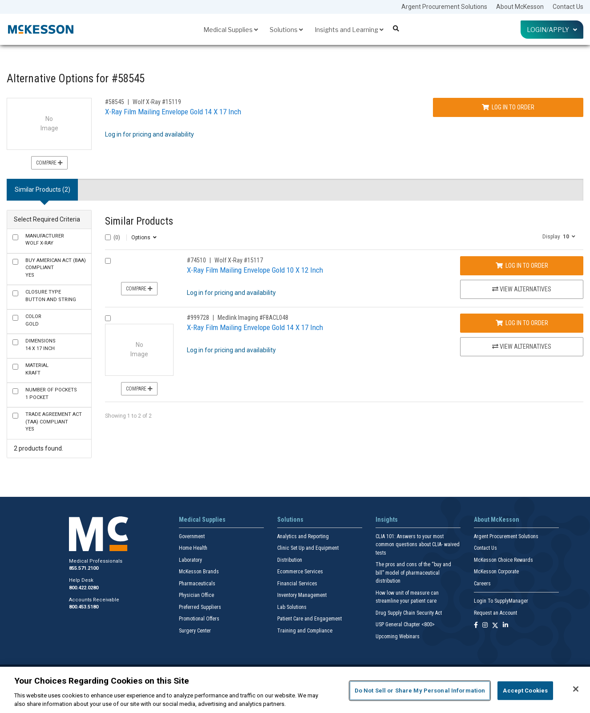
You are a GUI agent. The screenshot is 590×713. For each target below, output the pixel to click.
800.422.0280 (83, 588)
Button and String (50, 295)
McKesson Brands (199, 571)
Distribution (289, 560)
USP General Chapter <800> (405, 624)
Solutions (286, 29)
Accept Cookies (525, 690)
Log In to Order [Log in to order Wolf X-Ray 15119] (508, 107)
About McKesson (520, 6)
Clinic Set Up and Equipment (308, 548)
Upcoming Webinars (398, 636)
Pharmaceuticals (197, 583)
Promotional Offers (199, 619)
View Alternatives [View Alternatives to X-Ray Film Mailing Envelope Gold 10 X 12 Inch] (521, 289)
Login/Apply (552, 29)
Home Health (193, 548)
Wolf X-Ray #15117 (238, 260)
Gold (33, 320)
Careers (482, 583)
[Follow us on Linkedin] (505, 625)
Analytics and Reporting (303, 536)
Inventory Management (302, 595)
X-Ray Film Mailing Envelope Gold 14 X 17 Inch (173, 111)
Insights (387, 519)
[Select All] (108, 237)
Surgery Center (195, 631)
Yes (55, 268)
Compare (49, 163)
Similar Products (139, 221)
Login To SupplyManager (501, 601)
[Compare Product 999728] (108, 318)
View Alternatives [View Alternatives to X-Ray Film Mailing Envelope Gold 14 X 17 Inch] (521, 346)
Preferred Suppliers (200, 607)
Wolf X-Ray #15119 (157, 101)
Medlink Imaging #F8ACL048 (253, 317)
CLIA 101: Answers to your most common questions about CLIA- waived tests (418, 544)
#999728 (198, 317)
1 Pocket (51, 393)
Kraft (36, 369)
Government (192, 536)
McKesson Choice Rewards (503, 560)
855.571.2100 (83, 568)
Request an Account (495, 613)
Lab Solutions (292, 607)
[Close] (576, 689)
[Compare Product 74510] (108, 261)
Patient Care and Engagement (309, 619)
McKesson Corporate (496, 571)
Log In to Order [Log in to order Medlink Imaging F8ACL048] (522, 322)
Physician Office (196, 595)
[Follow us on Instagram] (485, 625)
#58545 (114, 101)
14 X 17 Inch (40, 344)
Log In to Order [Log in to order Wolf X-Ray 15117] (522, 265)
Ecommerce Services (300, 571)
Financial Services (297, 583)
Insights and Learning (349, 29)
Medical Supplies (230, 29)
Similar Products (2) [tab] (42, 189)
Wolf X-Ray (44, 239)
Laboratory (190, 560)
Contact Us (568, 6)
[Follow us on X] (495, 625)
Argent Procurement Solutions (444, 6)
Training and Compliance (304, 631)
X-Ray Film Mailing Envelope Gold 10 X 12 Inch (255, 270)
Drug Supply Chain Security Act (409, 613)
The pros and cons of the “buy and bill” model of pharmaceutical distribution (413, 572)
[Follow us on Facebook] (476, 625)
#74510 (196, 260)
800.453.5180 (83, 607)
